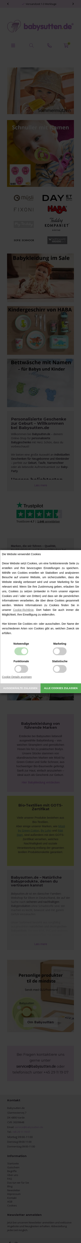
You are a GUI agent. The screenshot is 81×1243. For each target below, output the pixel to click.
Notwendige (21, 643)
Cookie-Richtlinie (23, 609)
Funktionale (21, 661)
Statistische (59, 661)
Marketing (59, 643)
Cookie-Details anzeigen (17, 676)
